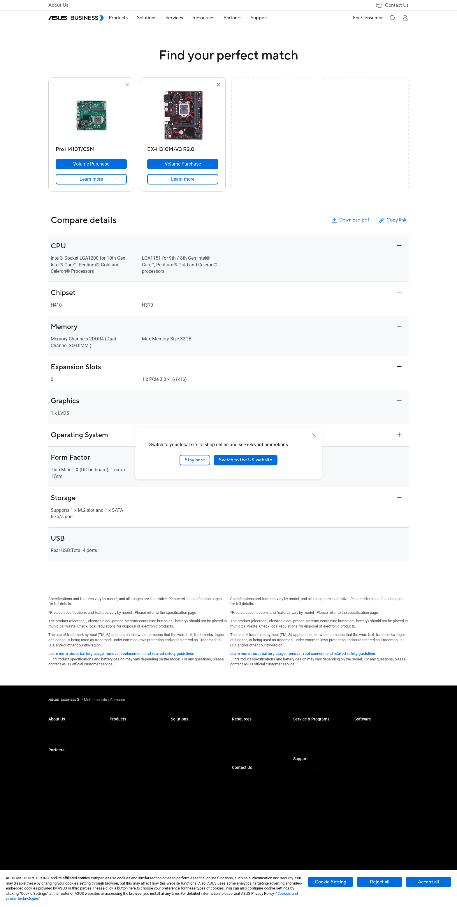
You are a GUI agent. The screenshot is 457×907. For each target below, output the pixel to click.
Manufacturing (183, 772)
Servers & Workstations (129, 772)
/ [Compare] (116, 699)
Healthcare (180, 764)
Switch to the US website (245, 460)
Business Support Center (313, 768)
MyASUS (361, 729)
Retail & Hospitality (186, 755)
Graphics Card (121, 790)
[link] (91, 179)
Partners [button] (241, 18)
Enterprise (179, 737)
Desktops (118, 737)
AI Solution (180, 821)
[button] (392, 18)
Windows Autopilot (369, 755)
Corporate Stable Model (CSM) (318, 737)
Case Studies (243, 737)
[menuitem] (127, 18)
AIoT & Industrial (123, 799)
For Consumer (368, 18)
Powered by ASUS (308, 746)
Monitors (117, 755)
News (237, 755)
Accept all (428, 882)
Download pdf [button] (350, 220)
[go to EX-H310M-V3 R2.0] (183, 116)
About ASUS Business (66, 729)
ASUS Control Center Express (378, 746)
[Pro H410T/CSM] (91, 148)
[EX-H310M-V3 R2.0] (182, 148)
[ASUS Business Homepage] (76, 18)
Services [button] (183, 18)
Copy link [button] (392, 220)
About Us (58, 5)
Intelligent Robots (124, 834)
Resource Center (245, 729)
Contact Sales (243, 786)
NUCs (114, 746)
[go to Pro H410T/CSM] (91, 116)
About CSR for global (65, 737)
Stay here (195, 460)
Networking (119, 807)
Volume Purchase (246, 777)
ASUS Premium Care (310, 729)
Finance (177, 804)
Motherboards (121, 781)
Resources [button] (212, 18)
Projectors (118, 764)
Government (181, 813)
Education (179, 746)
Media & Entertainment (189, 795)
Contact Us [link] (392, 5)
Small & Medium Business (192, 729)
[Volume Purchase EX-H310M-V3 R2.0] (182, 164)
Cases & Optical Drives (128, 816)
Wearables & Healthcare (130, 825)
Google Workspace (186, 830)
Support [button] (268, 18)
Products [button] (127, 18)
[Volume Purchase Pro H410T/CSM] (91, 164)
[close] (314, 435)
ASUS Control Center (371, 737)
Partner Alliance (61, 759)
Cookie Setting (330, 882)
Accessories (120, 842)
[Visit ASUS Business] (65, 699)
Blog (235, 746)
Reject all (379, 882)
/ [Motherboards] (94, 699)
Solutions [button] (155, 18)
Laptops (116, 729)
